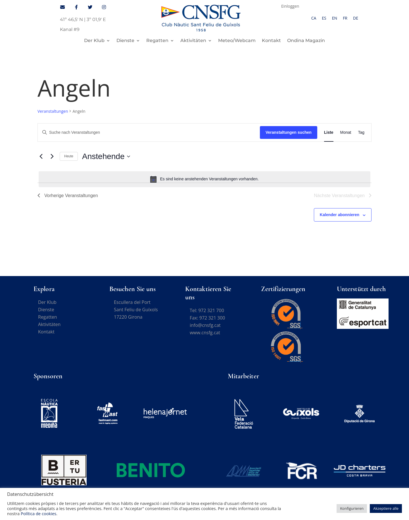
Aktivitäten (193, 41)
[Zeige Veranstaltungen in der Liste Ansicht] (328, 132)
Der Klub (94, 41)
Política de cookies (38, 513)
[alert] (204, 179)
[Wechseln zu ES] (324, 18)
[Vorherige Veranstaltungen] (40, 156)
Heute (68, 156)
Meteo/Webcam (237, 41)
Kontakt (271, 41)
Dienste (125, 41)
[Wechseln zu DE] (355, 18)
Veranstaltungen (52, 111)
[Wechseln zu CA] (313, 18)
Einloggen (290, 6)
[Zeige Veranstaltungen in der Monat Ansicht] (345, 132)
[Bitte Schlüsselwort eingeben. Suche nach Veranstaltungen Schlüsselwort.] (149, 132)
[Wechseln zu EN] (334, 18)
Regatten (157, 41)
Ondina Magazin (306, 41)
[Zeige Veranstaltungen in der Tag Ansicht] (361, 132)
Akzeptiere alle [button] (385, 508)
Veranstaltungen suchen (289, 132)
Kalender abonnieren (339, 214)
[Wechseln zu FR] (345, 18)
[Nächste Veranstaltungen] (52, 156)
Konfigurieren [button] (352, 508)
